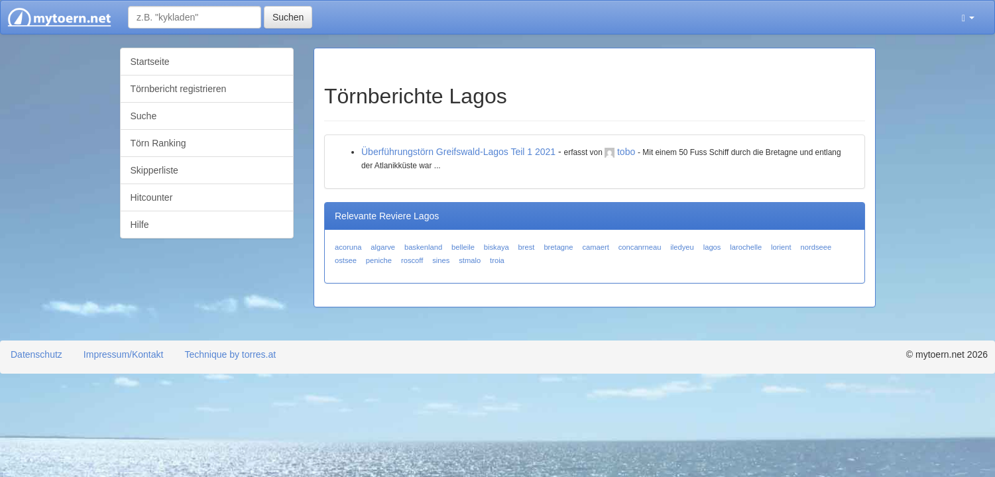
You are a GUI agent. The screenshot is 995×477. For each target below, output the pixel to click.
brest (526, 247)
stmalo (470, 260)
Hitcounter (152, 197)
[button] (968, 17)
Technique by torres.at (230, 354)
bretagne (558, 247)
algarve (383, 247)
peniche (379, 260)
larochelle (746, 247)
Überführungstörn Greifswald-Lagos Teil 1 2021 (458, 151)
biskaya (496, 247)
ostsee (346, 260)
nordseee (815, 247)
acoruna (348, 247)
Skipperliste (154, 170)
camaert (595, 247)
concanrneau (640, 247)
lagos (712, 247)
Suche (144, 116)
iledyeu (681, 247)
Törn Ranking (158, 143)
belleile (463, 247)
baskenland (423, 247)
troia (497, 260)
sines (440, 260)
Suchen (288, 17)
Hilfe (140, 224)
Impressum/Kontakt (124, 354)
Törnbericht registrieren (179, 88)
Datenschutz (36, 354)
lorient (781, 247)
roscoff (412, 260)
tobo (626, 151)
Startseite (150, 61)
